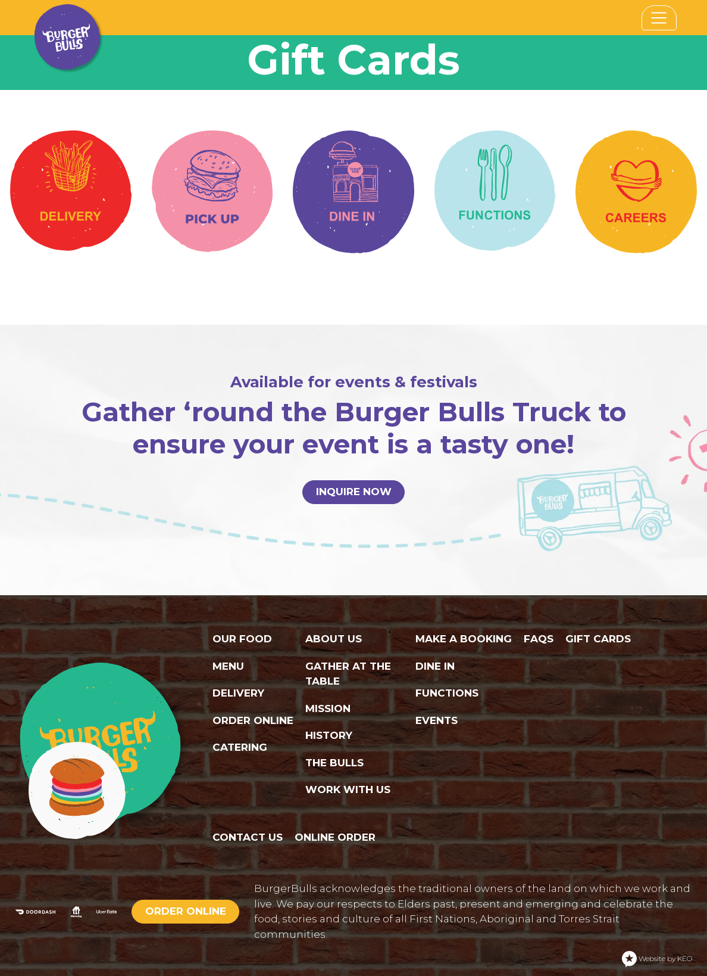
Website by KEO (657, 959)
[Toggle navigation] (659, 17)
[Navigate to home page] (67, 17)
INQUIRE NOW (354, 492)
